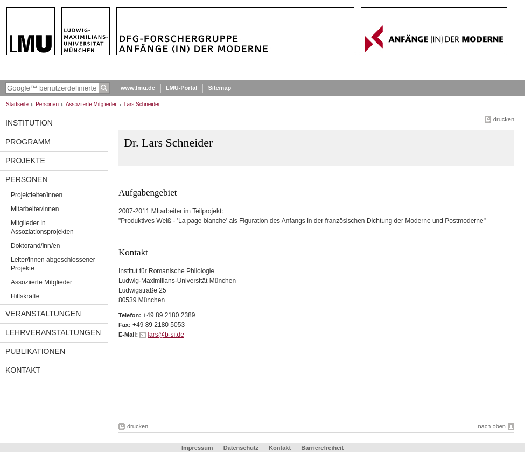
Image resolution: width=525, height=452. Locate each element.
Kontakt (22, 370)
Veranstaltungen (43, 313)
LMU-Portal (182, 88)
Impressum (197, 447)
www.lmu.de (138, 88)
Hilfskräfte (25, 296)
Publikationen (35, 351)
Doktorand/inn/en (35, 245)
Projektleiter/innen (36, 195)
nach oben (492, 426)
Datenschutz (240, 447)
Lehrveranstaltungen (53, 332)
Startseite (17, 104)
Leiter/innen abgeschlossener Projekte (53, 264)
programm (28, 141)
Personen (47, 104)
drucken (503, 119)
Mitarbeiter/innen (35, 209)
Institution (29, 123)
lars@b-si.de (166, 334)
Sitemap (219, 88)
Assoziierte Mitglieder (91, 104)
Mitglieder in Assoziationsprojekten (42, 227)
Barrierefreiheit (322, 447)
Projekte (25, 160)
